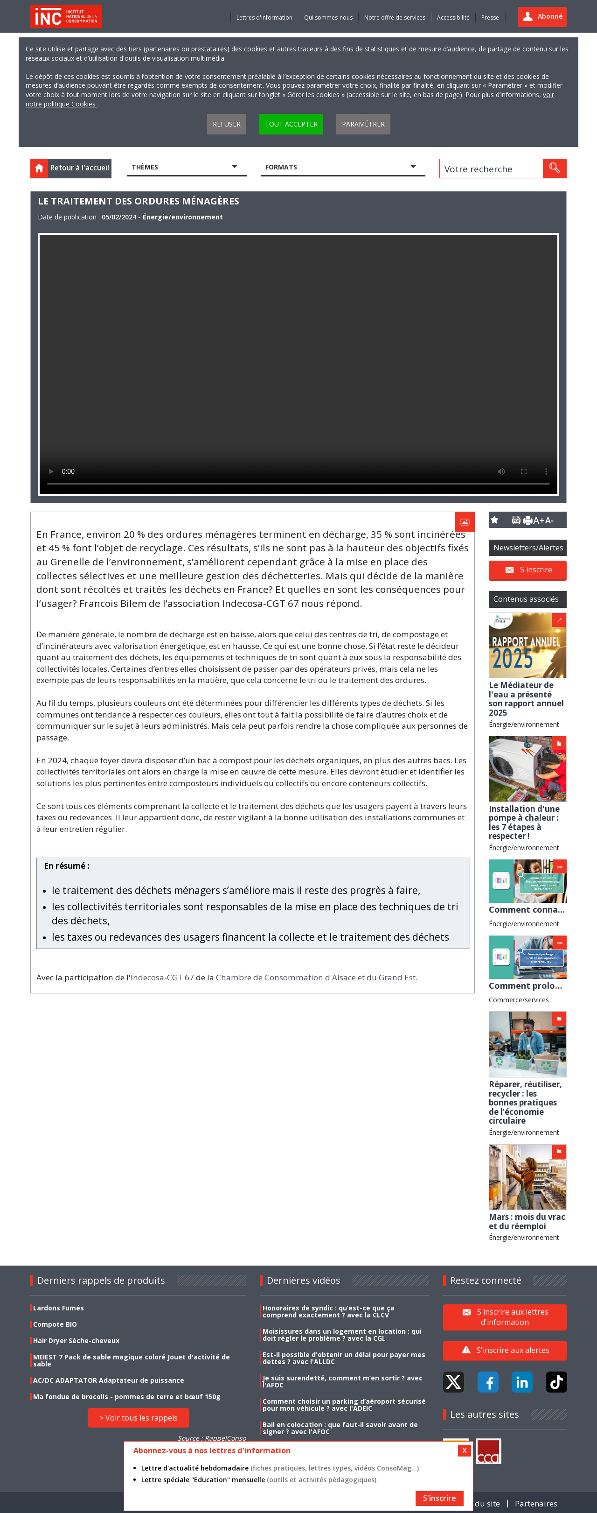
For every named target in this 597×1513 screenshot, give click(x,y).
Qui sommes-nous (328, 17)
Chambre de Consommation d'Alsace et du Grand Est (316, 977)
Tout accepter (291, 124)
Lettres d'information (264, 17)
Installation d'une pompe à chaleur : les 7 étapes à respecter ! (524, 822)
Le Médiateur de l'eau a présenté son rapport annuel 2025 (526, 699)
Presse (490, 17)
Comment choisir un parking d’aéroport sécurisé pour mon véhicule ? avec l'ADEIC (344, 1405)
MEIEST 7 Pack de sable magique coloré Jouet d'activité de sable (131, 1360)
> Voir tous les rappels (138, 1418)
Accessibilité (453, 17)
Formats (281, 166)
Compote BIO (55, 1324)
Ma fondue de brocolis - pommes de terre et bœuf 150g (127, 1396)
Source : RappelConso (212, 1438)
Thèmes (145, 166)
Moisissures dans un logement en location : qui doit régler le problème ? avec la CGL (342, 1335)
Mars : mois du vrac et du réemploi (527, 1221)
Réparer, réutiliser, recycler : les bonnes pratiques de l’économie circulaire (525, 1102)
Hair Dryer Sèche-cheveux (76, 1340)
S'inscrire (536, 569)
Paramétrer (363, 124)
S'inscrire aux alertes (513, 1350)
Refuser (227, 124)
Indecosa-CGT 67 (162, 977)
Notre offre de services (394, 17)
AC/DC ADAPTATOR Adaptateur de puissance (108, 1380)
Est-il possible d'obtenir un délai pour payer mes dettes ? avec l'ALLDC (344, 1358)
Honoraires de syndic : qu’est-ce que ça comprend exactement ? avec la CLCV (329, 1311)
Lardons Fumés (58, 1307)
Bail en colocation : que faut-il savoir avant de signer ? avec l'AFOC (340, 1428)
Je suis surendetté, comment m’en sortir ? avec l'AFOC (343, 1381)
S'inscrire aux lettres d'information (512, 1317)
